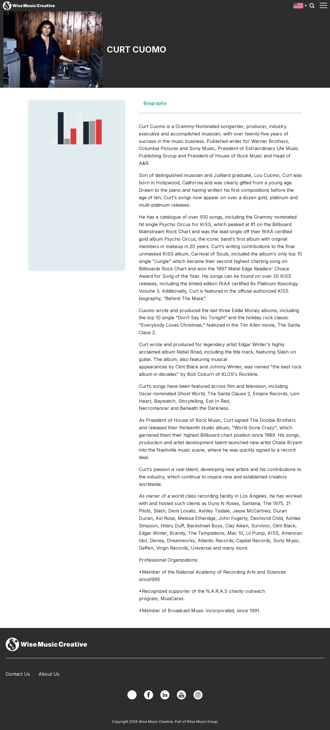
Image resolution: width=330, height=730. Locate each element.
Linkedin (164, 694)
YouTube (181, 694)
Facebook (148, 694)
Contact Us (18, 674)
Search (312, 5)
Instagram (198, 694)
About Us (49, 674)
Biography (155, 103)
